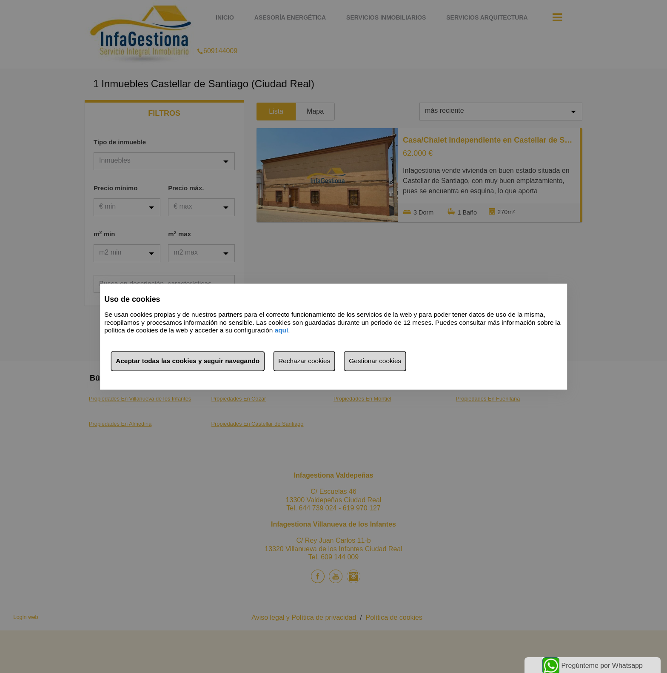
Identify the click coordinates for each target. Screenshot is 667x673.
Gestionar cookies (375, 360)
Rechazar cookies (304, 360)
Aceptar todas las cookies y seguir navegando (187, 360)
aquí (281, 330)
